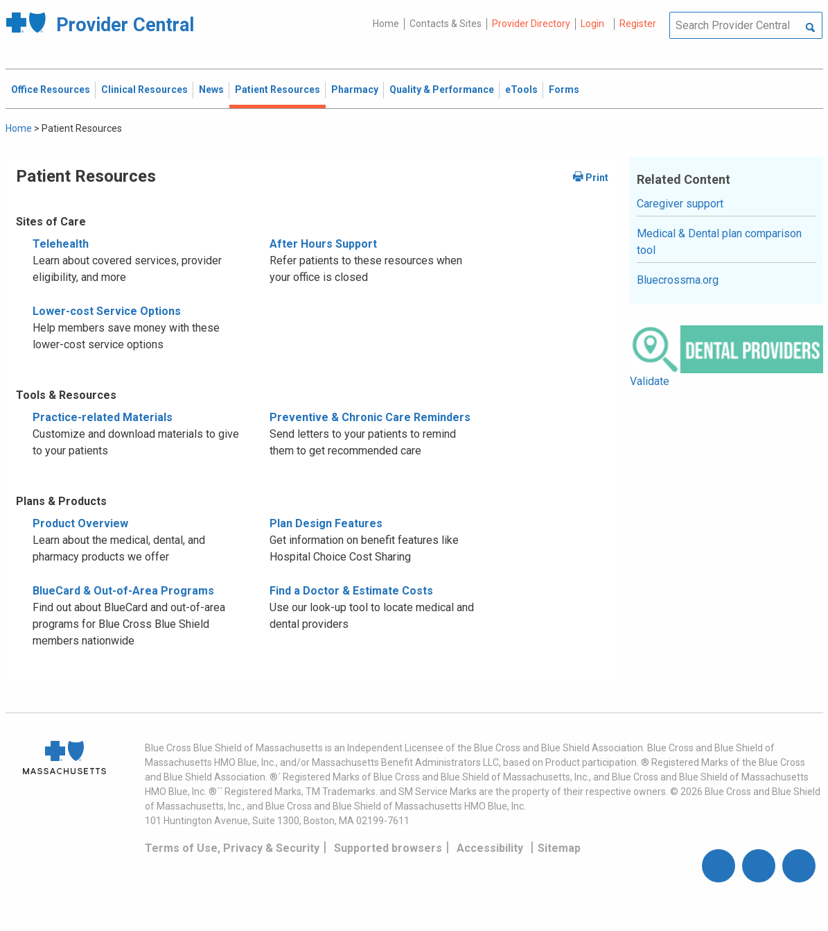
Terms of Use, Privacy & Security (232, 848)
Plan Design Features (326, 523)
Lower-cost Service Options (107, 311)
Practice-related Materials (103, 417)
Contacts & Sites (445, 23)
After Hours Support (323, 243)
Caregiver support (680, 203)
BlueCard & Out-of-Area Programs (123, 590)
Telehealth (61, 243)
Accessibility (490, 848)
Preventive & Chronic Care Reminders (370, 417)
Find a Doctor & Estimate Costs (351, 590)
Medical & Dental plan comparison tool (719, 242)
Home (386, 23)
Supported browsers (388, 848)
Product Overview (80, 523)
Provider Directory (531, 23)
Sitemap (559, 848)
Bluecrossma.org (678, 280)
